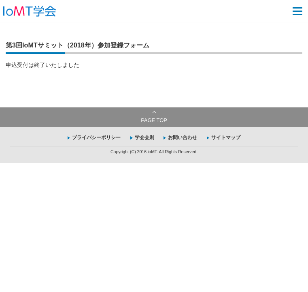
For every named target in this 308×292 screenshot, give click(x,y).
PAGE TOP (154, 120)
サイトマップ (225, 137)
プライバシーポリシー (96, 137)
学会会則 (144, 137)
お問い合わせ (182, 137)
